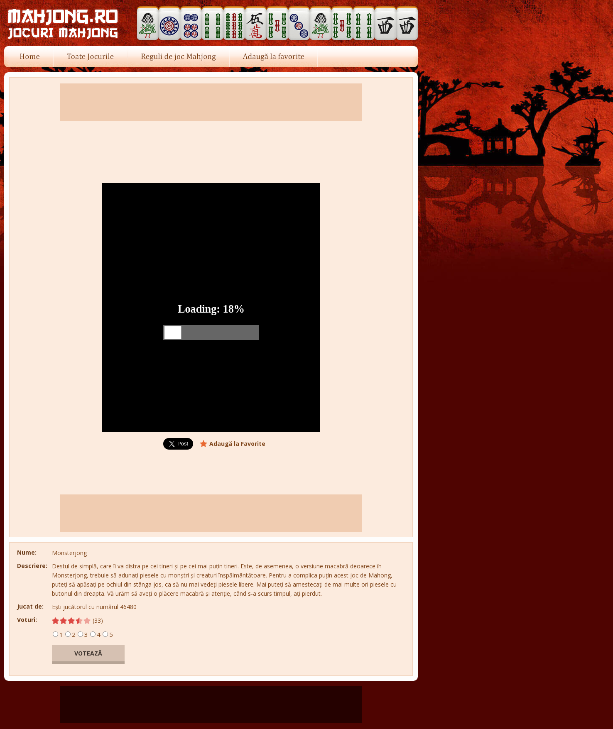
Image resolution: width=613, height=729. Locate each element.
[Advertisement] (472, 307)
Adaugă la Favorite (237, 444)
